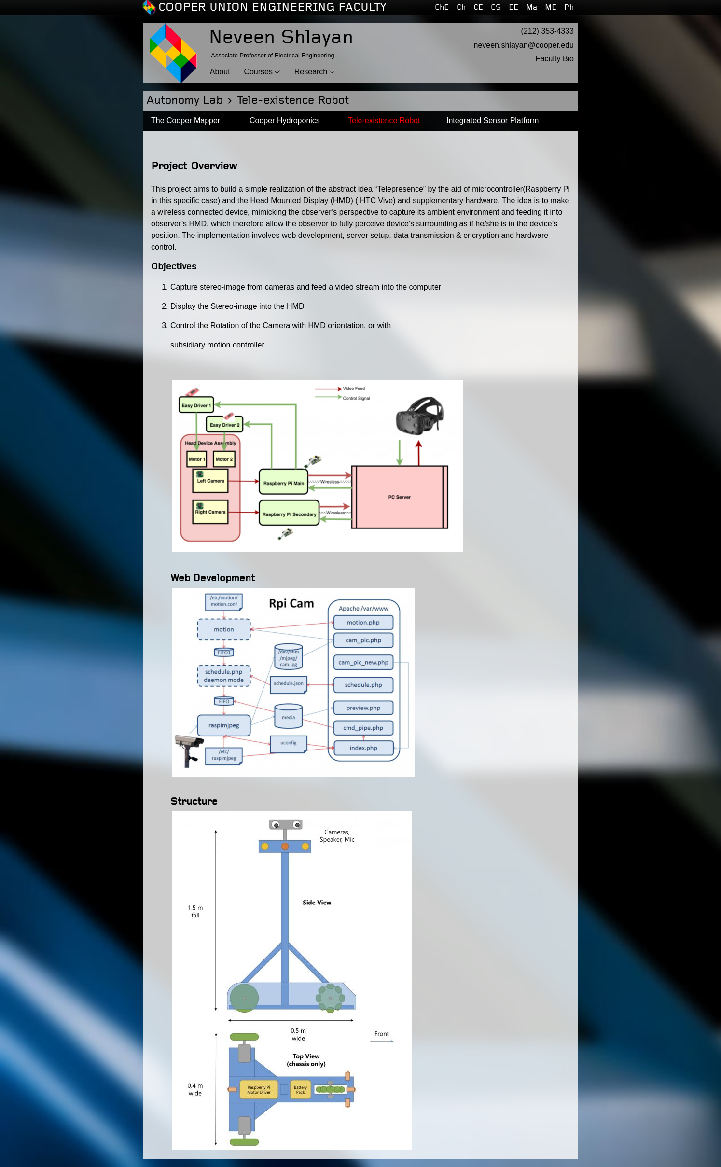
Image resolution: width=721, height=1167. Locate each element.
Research (310, 72)
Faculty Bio (555, 59)
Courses (258, 72)
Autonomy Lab (184, 101)
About (220, 72)
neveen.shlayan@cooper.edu (523, 45)
